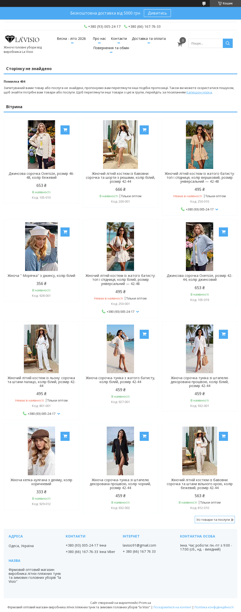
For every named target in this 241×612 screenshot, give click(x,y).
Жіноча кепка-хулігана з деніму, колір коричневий (41, 482)
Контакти (119, 38)
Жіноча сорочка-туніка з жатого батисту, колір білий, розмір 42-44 (120, 380)
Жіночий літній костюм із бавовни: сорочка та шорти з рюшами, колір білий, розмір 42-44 (120, 177)
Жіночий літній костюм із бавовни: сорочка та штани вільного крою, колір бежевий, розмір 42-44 (200, 484)
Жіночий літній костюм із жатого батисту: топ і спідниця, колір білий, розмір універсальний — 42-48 (120, 279)
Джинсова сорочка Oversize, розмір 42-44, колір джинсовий (199, 278)
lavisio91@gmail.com (139, 545)
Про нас (99, 38)
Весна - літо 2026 (71, 38)
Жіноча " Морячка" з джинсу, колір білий (41, 276)
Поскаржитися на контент (172, 607)
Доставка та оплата (149, 38)
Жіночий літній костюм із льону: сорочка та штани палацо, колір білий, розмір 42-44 (41, 382)
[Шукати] (228, 43)
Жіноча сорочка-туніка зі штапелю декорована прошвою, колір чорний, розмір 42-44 (120, 484)
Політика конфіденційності (214, 607)
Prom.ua (145, 603)
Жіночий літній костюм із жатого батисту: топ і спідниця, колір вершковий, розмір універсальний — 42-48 (200, 177)
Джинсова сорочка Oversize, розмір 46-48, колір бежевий (41, 175)
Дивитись (157, 13)
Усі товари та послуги (213, 519)
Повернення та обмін (111, 47)
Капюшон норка (199, 92)
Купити (65, 129)
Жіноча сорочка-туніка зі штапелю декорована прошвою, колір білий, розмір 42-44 (200, 382)
